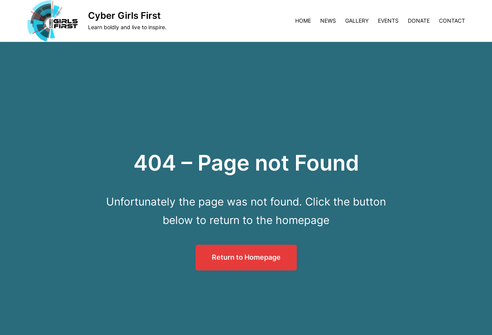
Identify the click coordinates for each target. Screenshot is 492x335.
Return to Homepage (246, 257)
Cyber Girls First (124, 15)
